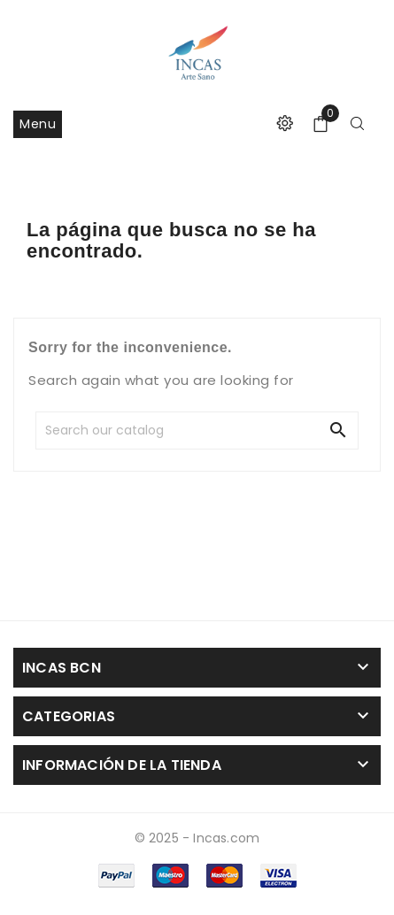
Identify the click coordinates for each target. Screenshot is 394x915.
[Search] (165, 430)
